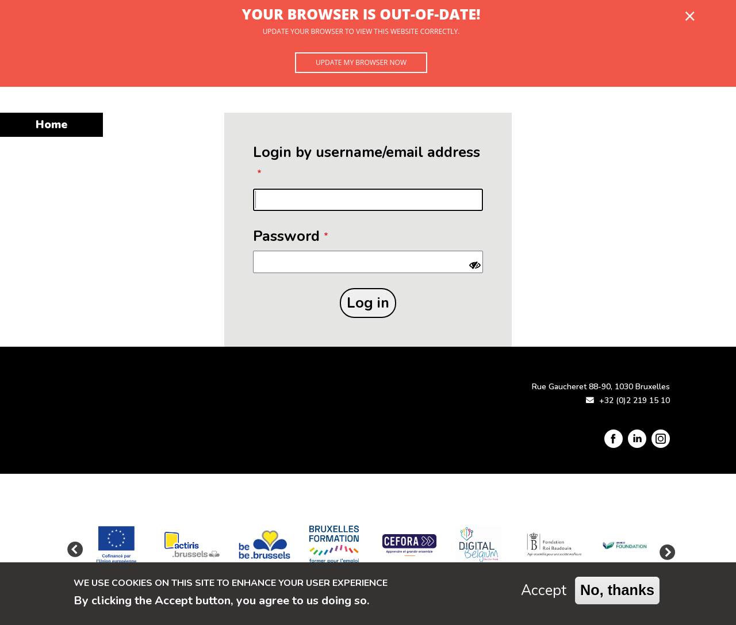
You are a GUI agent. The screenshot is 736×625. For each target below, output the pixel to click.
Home (51, 124)
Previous (74, 550)
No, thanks (617, 593)
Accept (543, 593)
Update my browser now (361, 62)
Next (664, 550)
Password (286, 236)
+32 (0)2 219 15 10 (634, 400)
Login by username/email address (366, 152)
